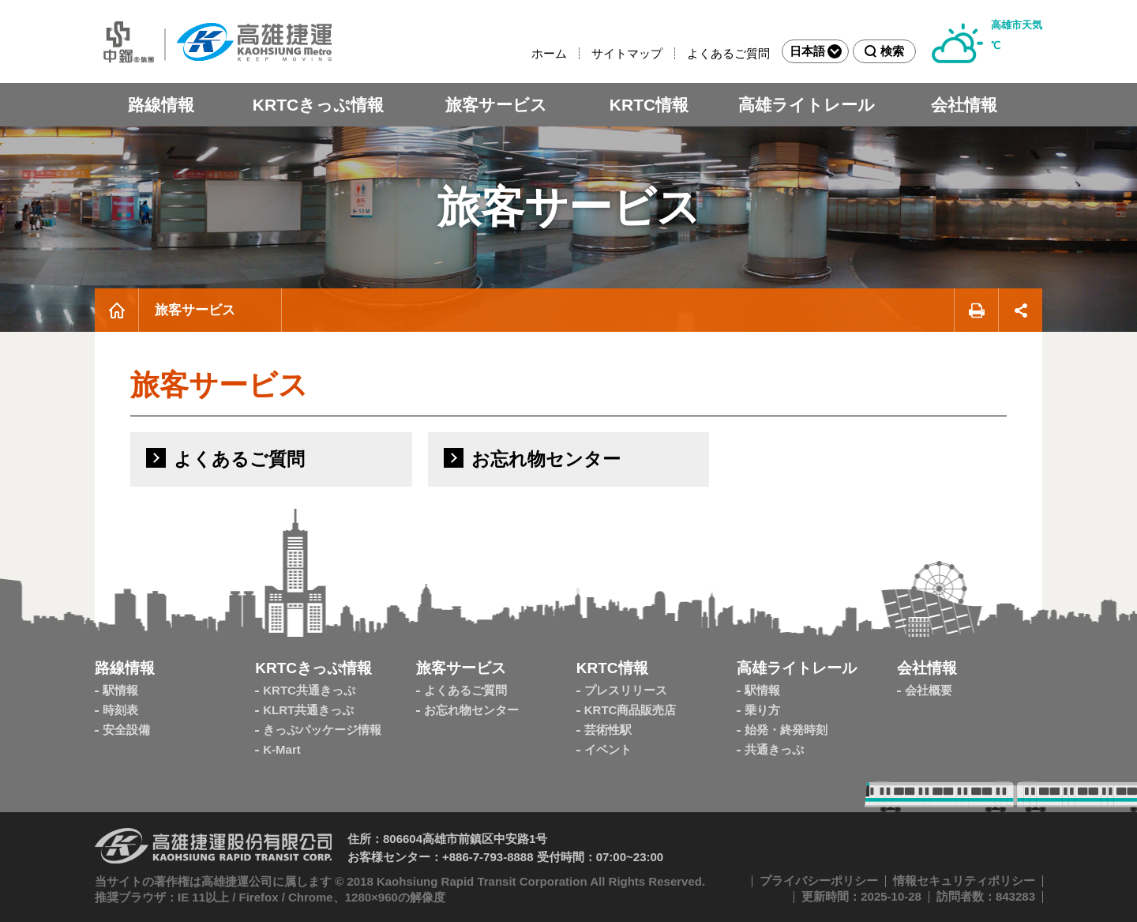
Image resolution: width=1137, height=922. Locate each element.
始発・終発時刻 (786, 729)
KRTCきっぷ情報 (318, 105)
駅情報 (120, 690)
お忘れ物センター (471, 710)
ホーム (549, 53)
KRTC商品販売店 (630, 710)
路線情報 (161, 105)
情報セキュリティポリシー (964, 880)
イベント (608, 749)
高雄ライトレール (806, 105)
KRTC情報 (649, 105)
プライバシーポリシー (819, 880)
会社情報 (964, 105)
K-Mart (282, 749)
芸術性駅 (608, 729)
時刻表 (120, 710)
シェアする (1020, 310)
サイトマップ (626, 53)
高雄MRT (213, 41)
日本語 (816, 51)
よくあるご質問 (728, 53)
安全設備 (126, 729)
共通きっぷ (774, 749)
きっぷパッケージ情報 (322, 729)
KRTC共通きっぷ (309, 690)
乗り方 (762, 710)
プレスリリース (625, 690)
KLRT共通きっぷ (308, 710)
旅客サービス (496, 105)
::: (525, 53)
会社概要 (928, 690)
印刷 (976, 310)
